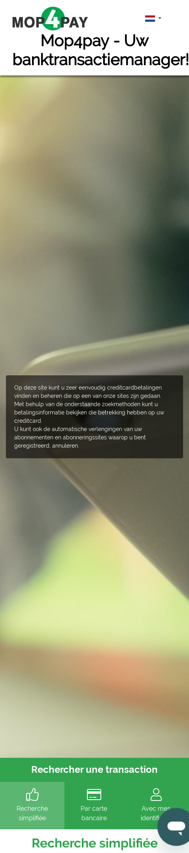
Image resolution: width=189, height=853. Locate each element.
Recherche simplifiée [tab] (32, 805)
